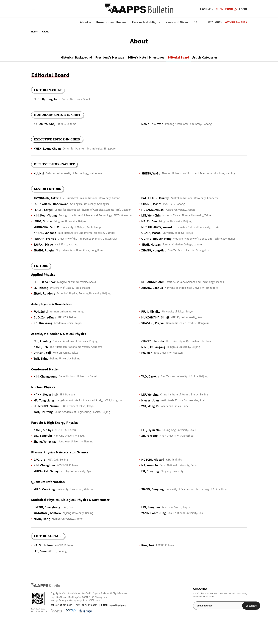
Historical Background (66, 57)
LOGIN (243, 9)
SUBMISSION (226, 9)
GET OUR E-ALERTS (236, 22)
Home (34, 31)
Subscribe (237, 606)
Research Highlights (146, 22)
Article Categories (215, 57)
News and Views (176, 22)
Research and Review (111, 22)
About (84, 22)
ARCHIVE (205, 9)
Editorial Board (184, 57)
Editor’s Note (136, 57)
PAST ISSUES (214, 22)
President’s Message (104, 57)
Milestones (159, 57)
